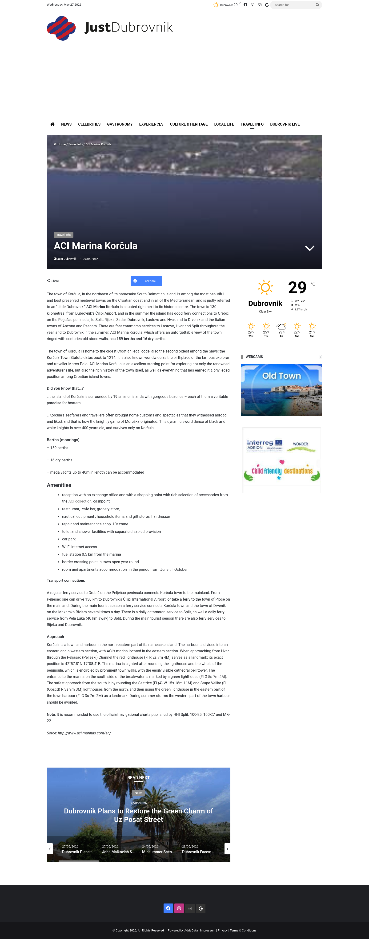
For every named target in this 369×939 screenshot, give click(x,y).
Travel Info (252, 124)
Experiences (151, 124)
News (66, 124)
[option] (138, 815)
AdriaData (191, 930)
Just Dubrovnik (66, 259)
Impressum (207, 930)
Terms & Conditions (243, 930)
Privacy (223, 930)
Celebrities (89, 124)
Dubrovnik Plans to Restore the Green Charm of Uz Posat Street (138, 815)
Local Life (224, 124)
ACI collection (80, 501)
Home (60, 144)
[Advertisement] (184, 86)
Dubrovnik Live (285, 124)
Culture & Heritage (189, 124)
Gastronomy (119, 124)
